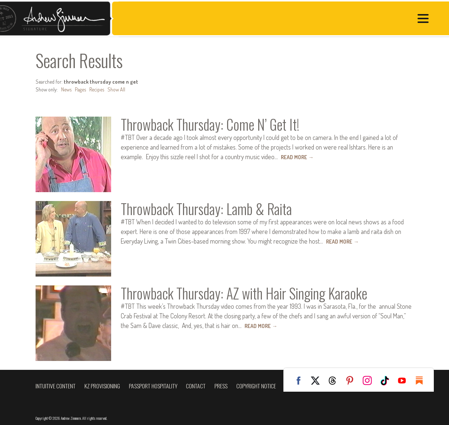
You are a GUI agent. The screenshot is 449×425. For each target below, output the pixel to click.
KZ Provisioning (102, 385)
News (66, 89)
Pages (80, 89)
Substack (422, 380)
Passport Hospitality (153, 385)
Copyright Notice (256, 385)
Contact (196, 385)
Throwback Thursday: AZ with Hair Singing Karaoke (244, 293)
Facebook (300, 380)
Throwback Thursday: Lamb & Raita (206, 208)
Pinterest (353, 380)
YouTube (405, 380)
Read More (297, 157)
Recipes (96, 89)
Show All (116, 89)
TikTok (387, 380)
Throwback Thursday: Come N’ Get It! (210, 124)
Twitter (318, 380)
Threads (335, 380)
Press (220, 385)
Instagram (370, 380)
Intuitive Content (56, 385)
